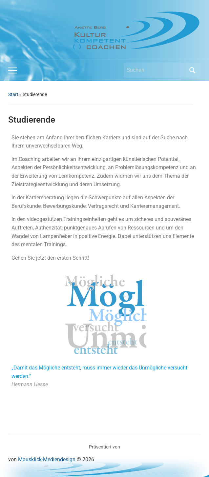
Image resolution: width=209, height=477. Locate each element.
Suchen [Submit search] (193, 70)
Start (13, 94)
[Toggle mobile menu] (12, 70)
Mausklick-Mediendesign (46, 459)
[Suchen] (156, 70)
